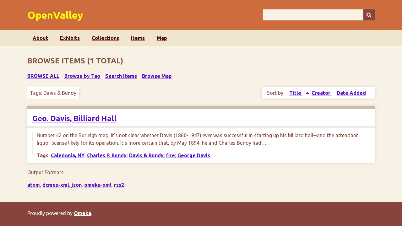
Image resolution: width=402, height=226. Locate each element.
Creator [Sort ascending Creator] (322, 93)
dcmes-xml (55, 185)
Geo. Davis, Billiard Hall (74, 118)
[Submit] (369, 14)
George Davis (193, 155)
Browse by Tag (82, 76)
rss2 (119, 185)
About (40, 38)
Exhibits (70, 38)
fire (170, 155)
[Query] (319, 14)
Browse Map (157, 76)
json (77, 185)
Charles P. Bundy (107, 155)
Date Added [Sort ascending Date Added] (351, 93)
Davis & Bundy (146, 155)
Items (138, 38)
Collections (105, 38)
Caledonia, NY (67, 155)
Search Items (121, 76)
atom (33, 185)
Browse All (43, 76)
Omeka (82, 213)
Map (162, 38)
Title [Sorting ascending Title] (295, 93)
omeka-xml (97, 185)
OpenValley (55, 15)
